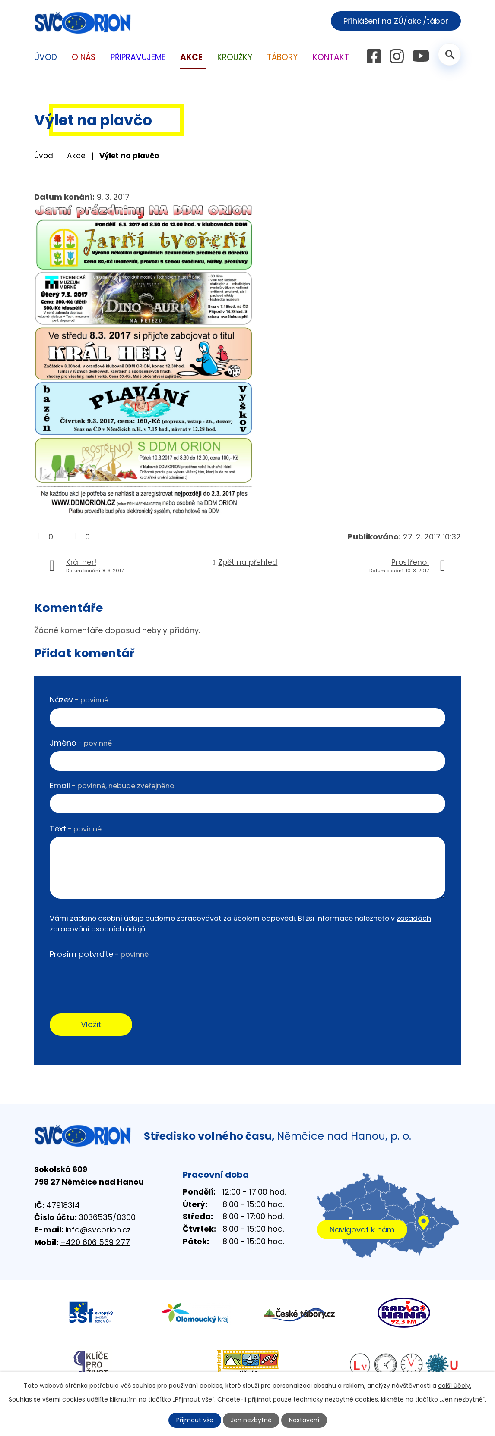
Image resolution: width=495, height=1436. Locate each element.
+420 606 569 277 (95, 1242)
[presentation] (115, 979)
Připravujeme (138, 57)
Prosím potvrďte (99, 954)
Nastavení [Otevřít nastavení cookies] (304, 1420)
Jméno (81, 742)
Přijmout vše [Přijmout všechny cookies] (194, 1420)
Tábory (282, 57)
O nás (83, 57)
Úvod (43, 155)
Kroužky (234, 57)
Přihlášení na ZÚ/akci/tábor (395, 21)
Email (112, 785)
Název (79, 699)
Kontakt (331, 57)
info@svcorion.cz (98, 1229)
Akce (76, 155)
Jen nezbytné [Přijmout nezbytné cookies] (251, 1420)
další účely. (454, 1385)
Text (76, 828)
